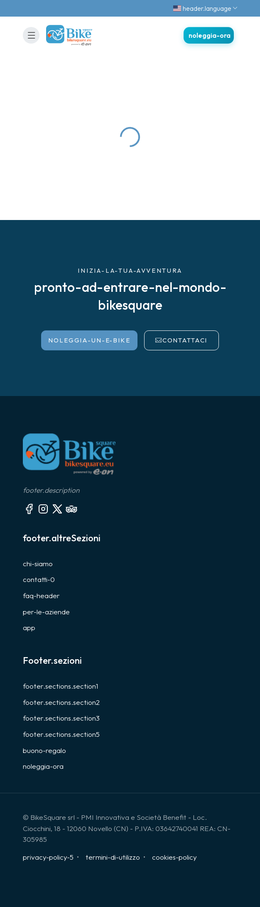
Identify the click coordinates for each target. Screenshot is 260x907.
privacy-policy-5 (48, 857)
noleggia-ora (43, 766)
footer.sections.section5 (61, 734)
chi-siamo (38, 563)
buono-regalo (44, 750)
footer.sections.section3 (61, 718)
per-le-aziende (46, 611)
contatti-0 (39, 579)
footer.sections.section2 (61, 702)
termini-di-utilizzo (113, 857)
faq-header (41, 595)
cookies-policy (174, 857)
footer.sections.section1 (60, 686)
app (29, 627)
